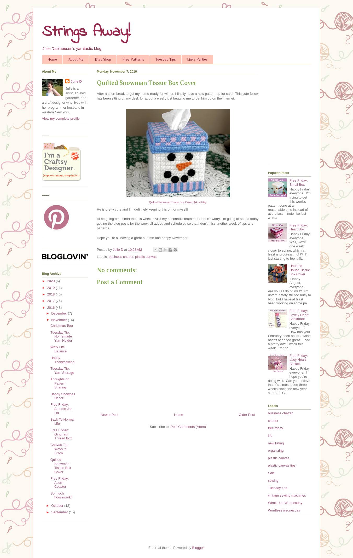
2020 (51, 281)
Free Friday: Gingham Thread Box (61, 434)
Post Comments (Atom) (188, 427)
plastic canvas (146, 257)
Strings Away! (86, 32)
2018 (51, 294)
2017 (51, 301)
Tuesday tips (277, 488)
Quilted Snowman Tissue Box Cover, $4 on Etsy (178, 202)
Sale (271, 473)
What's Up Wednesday (285, 503)
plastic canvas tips (282, 465)
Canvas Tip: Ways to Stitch (59, 449)
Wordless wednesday (284, 510)
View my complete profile (61, 118)
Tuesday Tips (165, 59)
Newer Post (109, 415)
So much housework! (61, 495)
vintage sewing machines (287, 495)
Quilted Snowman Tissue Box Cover (60, 466)
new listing (276, 443)
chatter (273, 421)
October (57, 506)
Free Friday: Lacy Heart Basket (299, 360)
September (60, 512)
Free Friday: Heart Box (299, 227)
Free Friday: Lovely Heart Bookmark (299, 315)
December (59, 313)
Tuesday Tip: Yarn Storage (62, 371)
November (59, 320)
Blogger (198, 548)
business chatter (121, 257)
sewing (273, 481)
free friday (275, 428)
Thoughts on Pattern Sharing (59, 383)
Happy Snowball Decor (62, 396)
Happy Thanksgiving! (62, 360)
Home (52, 59)
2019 (51, 288)
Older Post (247, 415)
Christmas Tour (61, 326)
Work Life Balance (58, 349)
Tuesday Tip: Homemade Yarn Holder (61, 336)
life (270, 436)
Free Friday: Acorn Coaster (59, 482)
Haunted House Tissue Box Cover (300, 270)
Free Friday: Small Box (299, 182)
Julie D (76, 81)
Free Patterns (133, 59)
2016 (51, 308)
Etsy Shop (103, 59)
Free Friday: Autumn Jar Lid (61, 409)
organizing (276, 450)
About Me (76, 59)
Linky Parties (197, 59)
